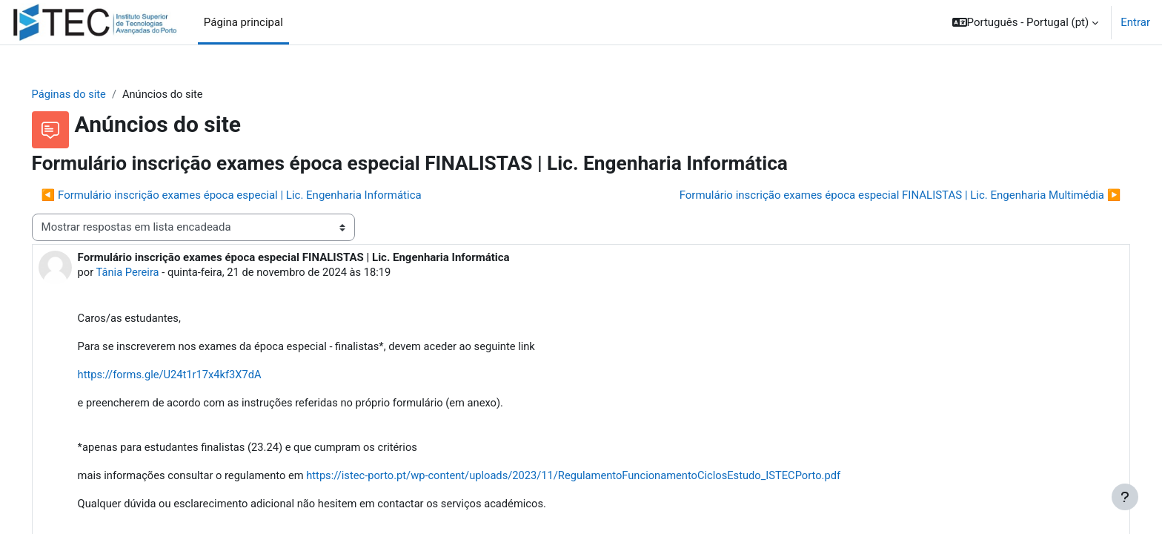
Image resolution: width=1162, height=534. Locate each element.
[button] (1026, 22)
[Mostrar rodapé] (1125, 497)
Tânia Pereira (150, 273)
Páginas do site (91, 94)
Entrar (1135, 22)
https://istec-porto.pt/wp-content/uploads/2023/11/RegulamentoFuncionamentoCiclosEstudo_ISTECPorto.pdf (606, 478)
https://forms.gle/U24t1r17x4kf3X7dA (193, 376)
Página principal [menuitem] (243, 22)
